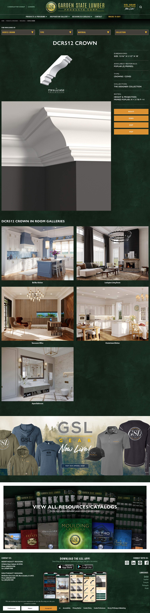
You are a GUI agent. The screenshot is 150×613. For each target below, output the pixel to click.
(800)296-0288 (10, 578)
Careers (31, 7)
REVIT (131, 111)
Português (145, 585)
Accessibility (66, 608)
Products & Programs (12, 21)
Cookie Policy (87, 608)
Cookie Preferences (99, 608)
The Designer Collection (127, 86)
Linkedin (133, 563)
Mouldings (23, 21)
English (146, 576)
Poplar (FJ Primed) (123, 66)
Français (146, 582)
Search (140, 7)
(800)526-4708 (10, 566)
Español (146, 579)
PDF (131, 131)
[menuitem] (131, 7)
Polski (147, 588)
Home (2, 21)
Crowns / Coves (122, 76)
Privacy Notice (77, 608)
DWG (131, 118)
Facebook (147, 563)
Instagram (127, 563)
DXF (131, 125)
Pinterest (140, 563)
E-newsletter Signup (16, 7)
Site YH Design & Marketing (117, 608)
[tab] (36, 17)
